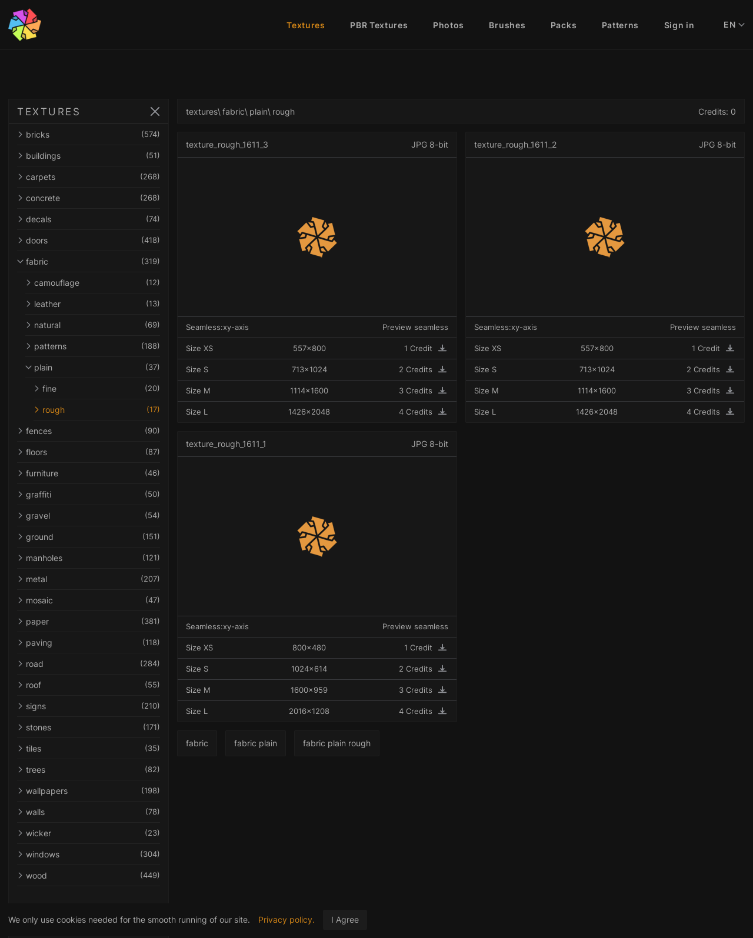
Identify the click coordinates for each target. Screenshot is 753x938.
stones (99, 727)
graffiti (99, 494)
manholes (99, 558)
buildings (99, 155)
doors (99, 240)
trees (99, 769)
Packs (564, 25)
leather (103, 303)
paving (99, 642)
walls (99, 812)
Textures (305, 25)
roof (99, 685)
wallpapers (99, 790)
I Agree (345, 919)
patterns (103, 346)
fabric (99, 261)
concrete (99, 198)
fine (107, 388)
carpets (99, 176)
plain (103, 367)
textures (222, 111)
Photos (448, 25)
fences (99, 430)
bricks (99, 134)
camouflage (103, 282)
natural (103, 325)
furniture (99, 473)
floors (99, 452)
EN (734, 24)
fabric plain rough (357, 743)
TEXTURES (49, 112)
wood (99, 875)
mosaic (99, 600)
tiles (99, 748)
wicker (99, 833)
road (99, 663)
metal (99, 579)
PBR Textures (379, 25)
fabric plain (276, 743)
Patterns (620, 25)
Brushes (507, 25)
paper (99, 621)
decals (99, 219)
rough (107, 409)
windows (99, 854)
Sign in (679, 25)
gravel (99, 515)
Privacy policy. (286, 919)
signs (99, 706)
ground (99, 536)
